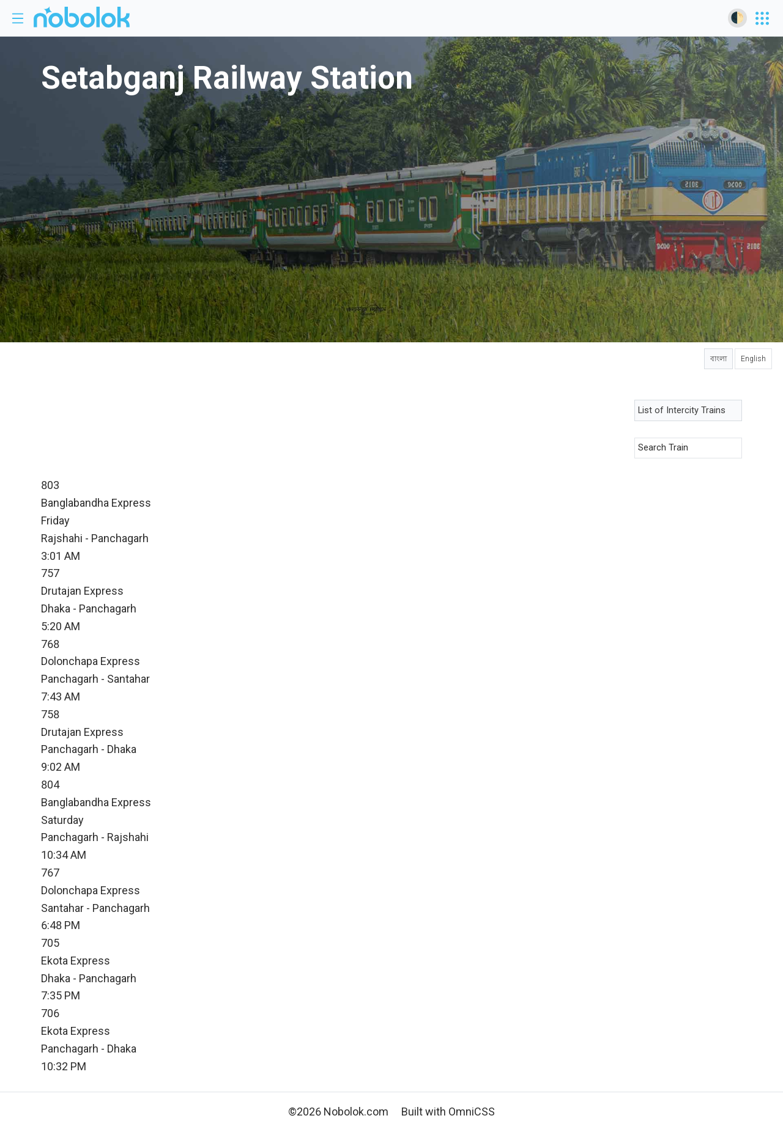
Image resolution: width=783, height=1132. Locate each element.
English (753, 359)
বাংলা (718, 359)
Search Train (663, 447)
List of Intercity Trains (681, 410)
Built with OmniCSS (448, 1111)
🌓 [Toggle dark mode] (737, 17)
